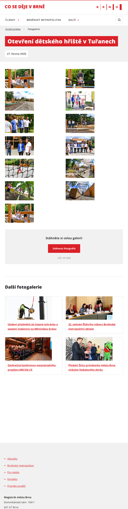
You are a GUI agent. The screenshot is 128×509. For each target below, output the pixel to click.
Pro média (13, 472)
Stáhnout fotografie (64, 248)
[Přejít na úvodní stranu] (25, 9)
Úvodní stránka (12, 29)
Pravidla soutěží (16, 486)
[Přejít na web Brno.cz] (109, 7)
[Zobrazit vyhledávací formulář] (119, 20)
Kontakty (12, 479)
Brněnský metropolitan (44, 19)
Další (73, 19)
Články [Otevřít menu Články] (10, 19)
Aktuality (12, 458)
